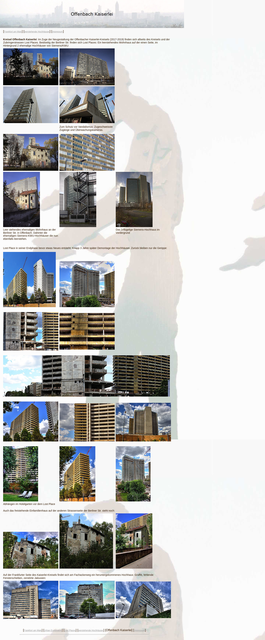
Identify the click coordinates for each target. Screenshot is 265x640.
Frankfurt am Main (13, 31)
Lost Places (70, 630)
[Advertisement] (143, 110)
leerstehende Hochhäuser (37, 31)
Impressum (57, 31)
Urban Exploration (53, 630)
